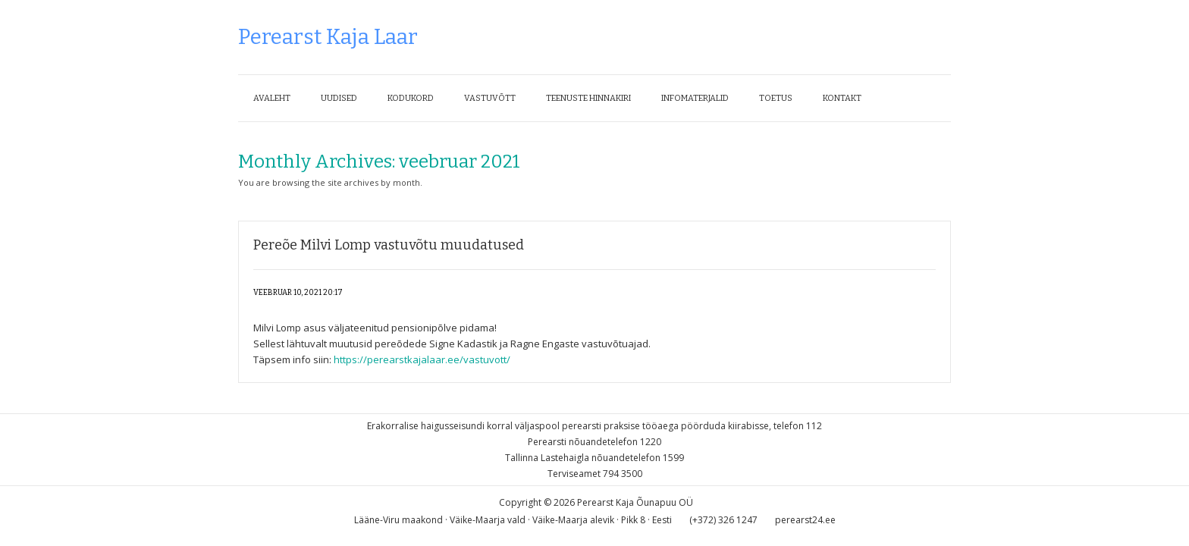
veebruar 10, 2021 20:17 (298, 292)
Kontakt (842, 98)
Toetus (775, 98)
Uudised (339, 98)
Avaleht (271, 98)
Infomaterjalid (695, 98)
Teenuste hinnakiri (588, 98)
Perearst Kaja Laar (328, 36)
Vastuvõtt (490, 98)
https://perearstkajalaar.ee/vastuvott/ (422, 359)
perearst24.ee (805, 519)
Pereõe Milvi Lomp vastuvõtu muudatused (388, 245)
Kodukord (410, 98)
